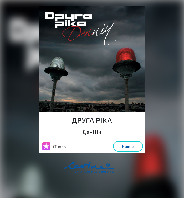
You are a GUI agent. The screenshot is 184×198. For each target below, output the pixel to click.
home (97, 169)
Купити (128, 146)
